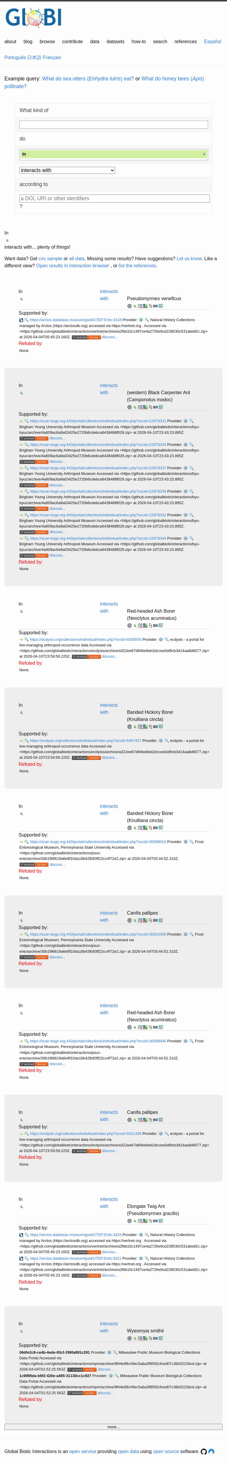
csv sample (50, 258)
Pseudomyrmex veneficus (154, 298)
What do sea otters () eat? (88, 79)
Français (52, 57)
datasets (115, 41)
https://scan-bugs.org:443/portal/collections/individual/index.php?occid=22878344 (98, 538)
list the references (137, 265)
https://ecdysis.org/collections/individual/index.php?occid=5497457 (86, 740)
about (10, 41)
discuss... (110, 337)
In (6, 232)
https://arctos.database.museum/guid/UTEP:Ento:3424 (76, 1234)
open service (82, 1451)
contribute (72, 41)
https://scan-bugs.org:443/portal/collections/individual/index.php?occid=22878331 (98, 421)
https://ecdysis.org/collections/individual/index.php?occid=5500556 (86, 639)
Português (15, 57)
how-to (139, 41)
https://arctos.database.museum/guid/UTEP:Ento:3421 (76, 1258)
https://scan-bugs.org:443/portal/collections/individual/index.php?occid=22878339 (98, 491)
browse (47, 41)
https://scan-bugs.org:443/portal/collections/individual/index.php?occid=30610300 (98, 934)
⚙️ (141, 320)
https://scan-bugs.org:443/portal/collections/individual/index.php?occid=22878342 (98, 515)
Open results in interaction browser (72, 265)
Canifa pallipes (142, 912)
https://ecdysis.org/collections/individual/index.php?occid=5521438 (86, 1133)
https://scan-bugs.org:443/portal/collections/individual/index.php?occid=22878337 (98, 468)
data (94, 41)
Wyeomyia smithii (145, 1330)
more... (113, 1427)
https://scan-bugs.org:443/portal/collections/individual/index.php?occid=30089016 (98, 841)
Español (212, 41)
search (160, 41)
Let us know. (190, 258)
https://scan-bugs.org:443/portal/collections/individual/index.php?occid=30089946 (98, 1041)
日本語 (34, 57)
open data (128, 1451)
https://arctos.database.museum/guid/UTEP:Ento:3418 (76, 320)
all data (77, 258)
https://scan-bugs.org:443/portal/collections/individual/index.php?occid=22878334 (98, 444)
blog (28, 41)
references (185, 41)
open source (166, 1451)
